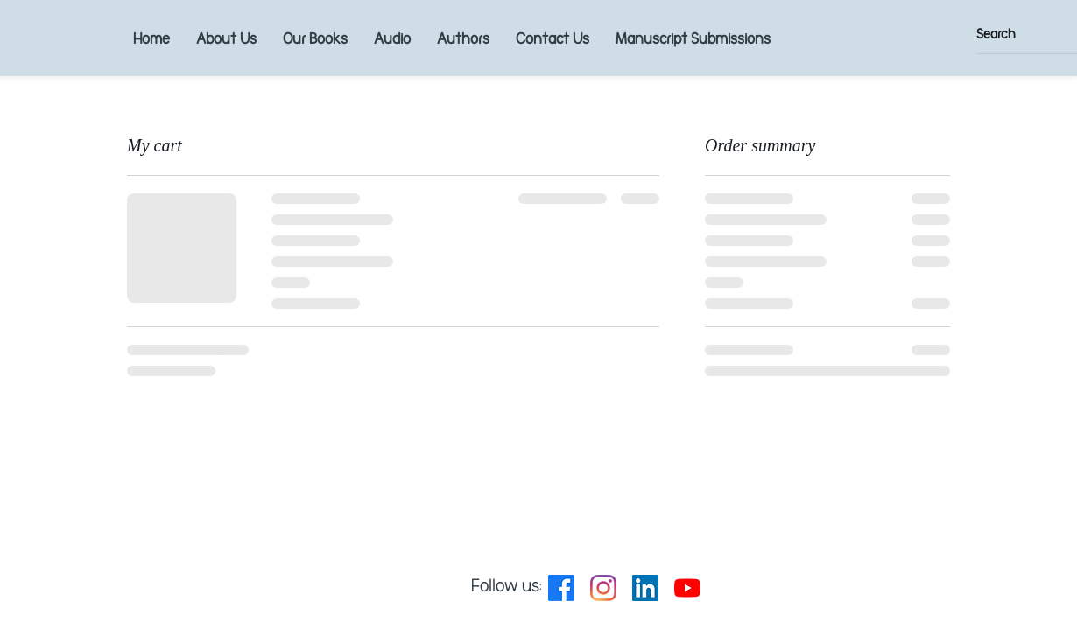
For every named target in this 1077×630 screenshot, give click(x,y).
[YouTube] (687, 588)
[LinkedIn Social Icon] (645, 588)
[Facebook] (561, 588)
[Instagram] (603, 588)
